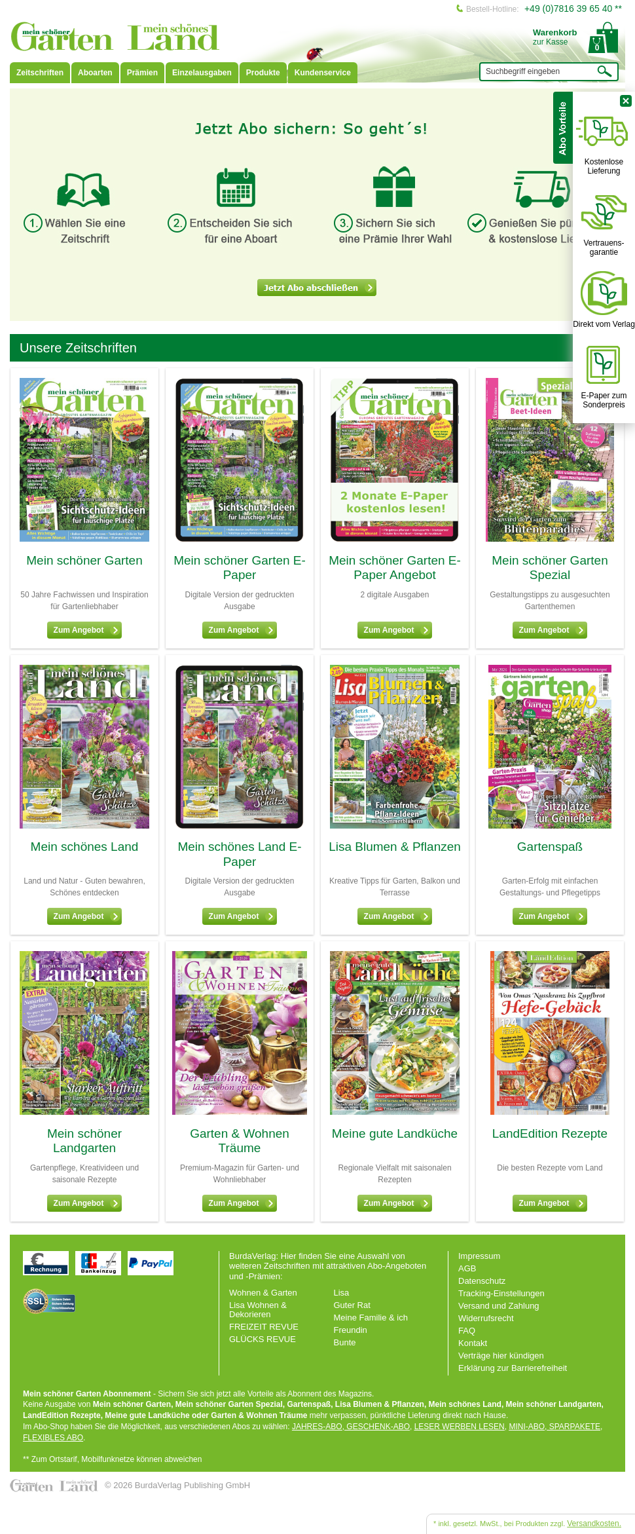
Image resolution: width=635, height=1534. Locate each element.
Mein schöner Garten (84, 560)
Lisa (342, 1293)
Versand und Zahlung (498, 1306)
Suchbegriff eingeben (523, 71)
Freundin (350, 1330)
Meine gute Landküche (395, 1133)
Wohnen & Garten (263, 1293)
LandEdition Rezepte (550, 1133)
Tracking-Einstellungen (501, 1293)
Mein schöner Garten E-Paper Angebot (395, 567)
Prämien (142, 72)
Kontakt (472, 1343)
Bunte (345, 1342)
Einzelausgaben (202, 72)
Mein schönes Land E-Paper (239, 854)
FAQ (466, 1331)
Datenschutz (481, 1281)
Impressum (479, 1256)
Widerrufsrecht (486, 1318)
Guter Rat (352, 1305)
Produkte (263, 72)
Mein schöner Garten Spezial (550, 567)
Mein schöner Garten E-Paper (239, 567)
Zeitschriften (40, 72)
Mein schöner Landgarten (84, 1141)
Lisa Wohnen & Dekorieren (258, 1309)
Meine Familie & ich (371, 1317)
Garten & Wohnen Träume (239, 1141)
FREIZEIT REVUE (264, 1327)
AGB (467, 1268)
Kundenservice (323, 72)
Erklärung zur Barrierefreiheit (512, 1368)
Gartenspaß (550, 846)
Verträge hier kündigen (501, 1355)
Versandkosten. (594, 1523)
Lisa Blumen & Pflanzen (395, 846)
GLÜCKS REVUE (262, 1339)
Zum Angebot (87, 630)
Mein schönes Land (85, 846)
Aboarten (95, 72)
